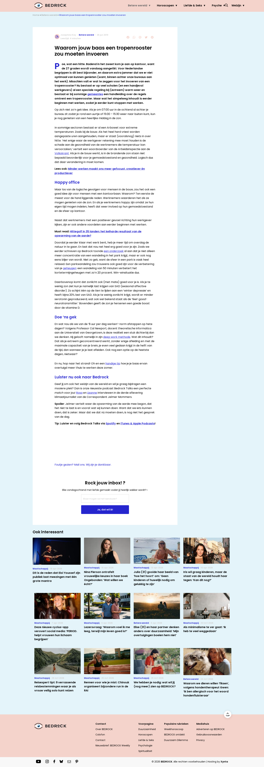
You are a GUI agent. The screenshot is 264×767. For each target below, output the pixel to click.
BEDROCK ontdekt (174, 734)
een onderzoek (114, 251)
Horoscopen (139, 5)
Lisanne (92, 393)
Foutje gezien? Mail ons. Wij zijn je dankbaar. (83, 465)
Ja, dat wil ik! (105, 509)
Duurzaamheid (147, 729)
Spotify (111, 423)
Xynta (224, 761)
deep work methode (116, 337)
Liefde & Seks (166, 5)
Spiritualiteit (145, 751)
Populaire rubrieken (176, 723)
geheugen (69, 268)
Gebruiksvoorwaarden (209, 734)
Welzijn (210, 5)
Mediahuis (202, 723)
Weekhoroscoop (173, 729)
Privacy (200, 740)
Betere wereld (111, 5)
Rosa (79, 393)
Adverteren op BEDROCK (210, 729)
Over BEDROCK (104, 729)
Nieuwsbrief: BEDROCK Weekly (112, 745)
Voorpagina (145, 723)
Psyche (190, 5)
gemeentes (95, 94)
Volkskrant (62, 153)
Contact (100, 723)
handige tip (112, 363)
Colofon (100, 734)
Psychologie (145, 745)
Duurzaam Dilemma (176, 740)
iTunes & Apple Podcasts (138, 423)
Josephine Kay (68, 34)
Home (36, 15)
